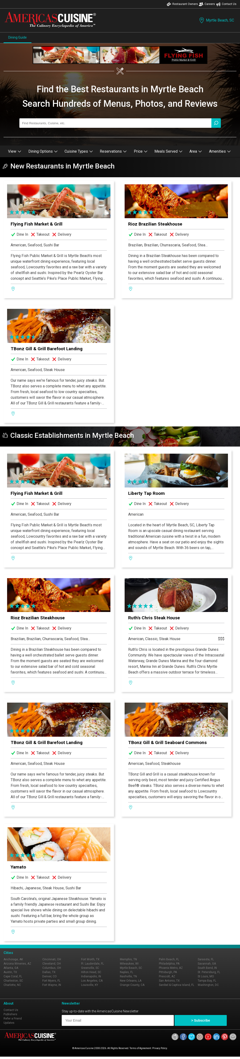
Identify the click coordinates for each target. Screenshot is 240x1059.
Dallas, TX (49, 972)
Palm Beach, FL (169, 959)
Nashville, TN (128, 976)
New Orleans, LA (130, 980)
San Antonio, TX (169, 980)
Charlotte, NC (12, 985)
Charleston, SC (13, 980)
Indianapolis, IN (91, 976)
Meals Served (168, 151)
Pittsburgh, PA (168, 972)
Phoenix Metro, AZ (171, 968)
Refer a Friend (13, 1018)
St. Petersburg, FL (209, 972)
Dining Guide (17, 37)
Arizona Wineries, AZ (17, 963)
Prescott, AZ (167, 976)
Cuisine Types (79, 151)
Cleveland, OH (51, 963)
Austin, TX (10, 972)
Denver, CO (49, 976)
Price (141, 151)
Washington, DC (208, 985)
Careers (207, 4)
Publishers (10, 1014)
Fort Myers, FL (51, 980)
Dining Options (43, 151)
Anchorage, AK (13, 959)
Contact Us (226, 4)
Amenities (220, 151)
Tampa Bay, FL (207, 980)
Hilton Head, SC (91, 972)
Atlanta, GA (11, 968)
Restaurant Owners (182, 4)
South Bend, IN (207, 968)
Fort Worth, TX (90, 959)
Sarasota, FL (206, 959)
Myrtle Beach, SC (216, 20)
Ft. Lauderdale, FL (92, 963)
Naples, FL (126, 972)
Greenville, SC (90, 968)
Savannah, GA (207, 963)
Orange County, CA (132, 985)
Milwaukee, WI (129, 963)
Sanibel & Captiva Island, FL (176, 985)
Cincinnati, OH (51, 959)
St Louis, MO (206, 976)
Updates (9, 1022)
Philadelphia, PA (169, 963)
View (14, 151)
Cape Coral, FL (13, 976)
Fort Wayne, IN (51, 985)
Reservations (113, 151)
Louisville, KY (89, 985)
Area (195, 151)
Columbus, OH (51, 968)
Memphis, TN (128, 959)
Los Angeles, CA (92, 980)
